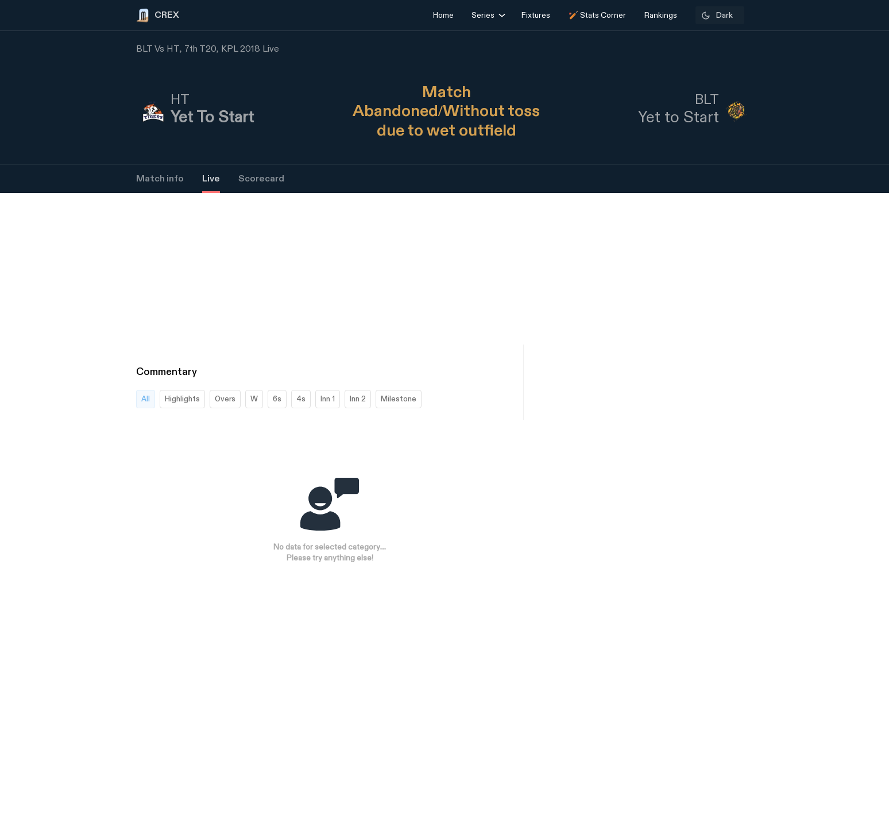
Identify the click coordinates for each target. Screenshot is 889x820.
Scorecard (261, 179)
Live (211, 179)
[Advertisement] (845, 533)
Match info (160, 179)
